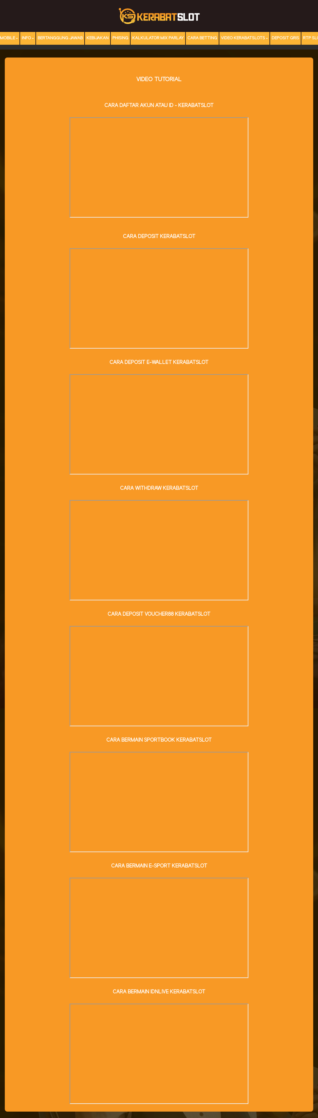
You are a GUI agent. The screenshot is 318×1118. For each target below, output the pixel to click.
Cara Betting (202, 38)
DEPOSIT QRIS (285, 38)
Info (26, 38)
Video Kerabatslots (243, 38)
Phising (120, 38)
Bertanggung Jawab (60, 38)
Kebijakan (98, 38)
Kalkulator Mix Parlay (158, 38)
